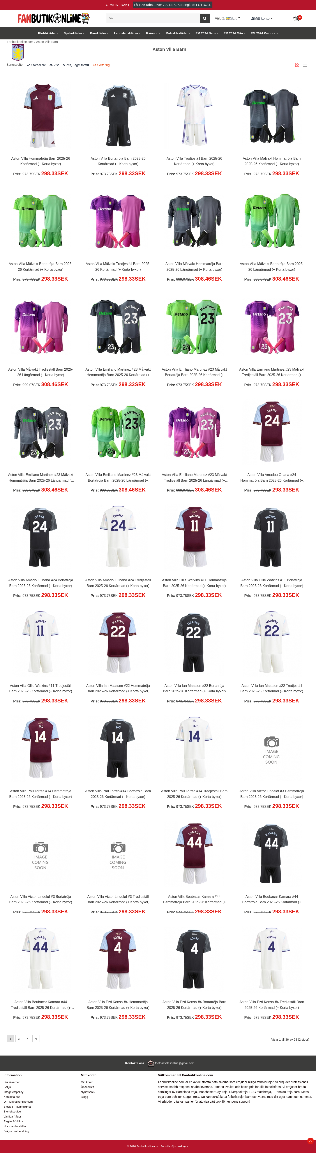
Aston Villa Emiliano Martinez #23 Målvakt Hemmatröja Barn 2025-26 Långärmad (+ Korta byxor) (40, 478)
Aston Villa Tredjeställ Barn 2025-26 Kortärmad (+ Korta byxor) (194, 161)
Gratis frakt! (118, 5)
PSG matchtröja (260, 1092)
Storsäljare (36, 65)
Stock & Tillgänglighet (17, 1106)
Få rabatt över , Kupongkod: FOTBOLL (172, 5)
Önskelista (87, 1087)
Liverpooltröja (238, 1092)
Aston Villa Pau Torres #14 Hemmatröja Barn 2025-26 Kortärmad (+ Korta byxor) (40, 794)
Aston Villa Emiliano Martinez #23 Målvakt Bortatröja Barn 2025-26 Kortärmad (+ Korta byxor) (194, 373)
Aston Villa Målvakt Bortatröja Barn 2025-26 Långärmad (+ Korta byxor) (272, 266)
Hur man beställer (15, 1126)
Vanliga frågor (12, 1116)
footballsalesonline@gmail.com (174, 1063)
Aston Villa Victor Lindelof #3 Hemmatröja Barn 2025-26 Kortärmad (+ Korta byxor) (272, 794)
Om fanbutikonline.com (18, 1101)
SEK (233, 18)
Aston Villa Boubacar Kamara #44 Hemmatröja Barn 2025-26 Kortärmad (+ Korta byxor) (194, 900)
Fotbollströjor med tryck (174, 1146)
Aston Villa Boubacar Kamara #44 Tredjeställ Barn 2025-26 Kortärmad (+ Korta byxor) (41, 1005)
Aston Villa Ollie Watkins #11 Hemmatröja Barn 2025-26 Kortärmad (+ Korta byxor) (194, 583)
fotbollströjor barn (239, 1096)
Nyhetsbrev (88, 1092)
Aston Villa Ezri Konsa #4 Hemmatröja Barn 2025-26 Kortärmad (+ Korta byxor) (118, 1005)
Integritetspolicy (13, 1092)
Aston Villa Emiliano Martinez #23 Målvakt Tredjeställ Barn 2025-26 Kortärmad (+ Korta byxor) (271, 373)
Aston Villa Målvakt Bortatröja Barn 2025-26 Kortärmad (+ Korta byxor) (41, 266)
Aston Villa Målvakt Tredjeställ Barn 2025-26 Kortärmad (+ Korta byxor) (118, 266)
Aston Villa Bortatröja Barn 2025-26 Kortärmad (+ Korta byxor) (118, 161)
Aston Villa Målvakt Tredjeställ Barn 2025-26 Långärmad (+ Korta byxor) (40, 372)
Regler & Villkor (13, 1121)
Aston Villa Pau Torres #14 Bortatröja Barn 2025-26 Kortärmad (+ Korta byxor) (118, 794)
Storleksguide (12, 1111)
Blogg (84, 1096)
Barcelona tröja (186, 1092)
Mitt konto (260, 18)
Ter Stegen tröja (188, 1096)
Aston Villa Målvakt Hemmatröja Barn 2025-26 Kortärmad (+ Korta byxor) (272, 161)
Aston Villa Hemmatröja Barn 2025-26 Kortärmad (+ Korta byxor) (40, 161)
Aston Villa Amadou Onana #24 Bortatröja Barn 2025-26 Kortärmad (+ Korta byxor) (40, 583)
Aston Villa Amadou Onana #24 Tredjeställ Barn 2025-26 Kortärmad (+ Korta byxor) (118, 583)
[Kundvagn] (296, 18)
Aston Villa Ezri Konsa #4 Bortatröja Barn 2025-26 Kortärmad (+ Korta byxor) (194, 1005)
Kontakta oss (12, 1096)
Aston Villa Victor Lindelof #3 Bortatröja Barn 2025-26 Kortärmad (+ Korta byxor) (40, 899)
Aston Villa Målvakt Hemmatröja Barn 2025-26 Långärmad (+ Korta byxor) (194, 266)
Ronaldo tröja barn (287, 1092)
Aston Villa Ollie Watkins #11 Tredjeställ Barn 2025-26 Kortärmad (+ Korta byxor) (40, 688)
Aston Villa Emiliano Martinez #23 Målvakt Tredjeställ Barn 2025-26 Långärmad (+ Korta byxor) (194, 478)
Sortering (102, 65)
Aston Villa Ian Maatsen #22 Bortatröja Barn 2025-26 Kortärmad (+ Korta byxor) (194, 688)
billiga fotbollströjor (260, 1082)
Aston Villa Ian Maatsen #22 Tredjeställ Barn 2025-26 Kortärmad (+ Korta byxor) (271, 688)
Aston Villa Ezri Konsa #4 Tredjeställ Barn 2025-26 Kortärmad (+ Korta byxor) (271, 1005)
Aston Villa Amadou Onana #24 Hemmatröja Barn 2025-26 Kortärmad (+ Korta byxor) (271, 478)
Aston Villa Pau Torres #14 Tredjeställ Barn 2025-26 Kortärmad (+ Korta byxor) (194, 794)
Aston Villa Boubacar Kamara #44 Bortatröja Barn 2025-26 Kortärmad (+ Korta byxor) (271, 900)
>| (36, 1038)
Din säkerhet (12, 1082)
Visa (54, 65)
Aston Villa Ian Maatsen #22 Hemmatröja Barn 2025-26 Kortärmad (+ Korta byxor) (118, 688)
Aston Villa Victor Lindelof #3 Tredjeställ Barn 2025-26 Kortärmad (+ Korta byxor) (118, 899)
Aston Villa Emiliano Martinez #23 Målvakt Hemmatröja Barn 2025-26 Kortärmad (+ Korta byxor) (118, 373)
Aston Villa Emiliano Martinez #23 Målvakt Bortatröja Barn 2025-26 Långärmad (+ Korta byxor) (118, 478)
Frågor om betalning (16, 1131)
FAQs (7, 1087)
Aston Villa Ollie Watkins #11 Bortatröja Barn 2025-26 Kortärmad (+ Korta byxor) (271, 583)
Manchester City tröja (213, 1092)
